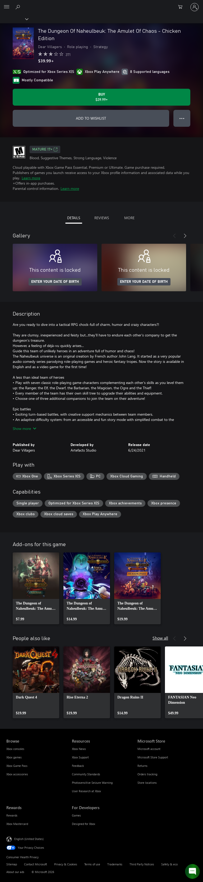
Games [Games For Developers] (76, 815)
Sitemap (11, 864)
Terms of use (92, 864)
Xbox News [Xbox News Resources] (79, 748)
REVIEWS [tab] (101, 217)
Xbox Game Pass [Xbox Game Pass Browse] (16, 765)
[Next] (185, 236)
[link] (36, 588)
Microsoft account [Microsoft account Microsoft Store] (148, 748)
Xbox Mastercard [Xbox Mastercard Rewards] (17, 823)
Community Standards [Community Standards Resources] (86, 774)
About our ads (15, 872)
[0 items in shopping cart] (182, 7)
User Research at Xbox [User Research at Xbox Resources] (86, 791)
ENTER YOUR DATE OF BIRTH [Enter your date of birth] (55, 282)
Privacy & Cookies (65, 864)
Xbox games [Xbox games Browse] (14, 757)
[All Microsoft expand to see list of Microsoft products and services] (6, 7)
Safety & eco (169, 864)
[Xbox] (14, 18)
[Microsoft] (101, 4)
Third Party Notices (142, 864)
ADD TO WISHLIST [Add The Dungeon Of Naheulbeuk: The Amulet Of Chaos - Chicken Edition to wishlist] (91, 118)
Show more (24, 428)
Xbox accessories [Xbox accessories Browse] (17, 774)
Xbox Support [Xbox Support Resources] (80, 757)
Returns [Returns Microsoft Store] (142, 765)
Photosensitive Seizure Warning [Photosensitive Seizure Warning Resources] (92, 782)
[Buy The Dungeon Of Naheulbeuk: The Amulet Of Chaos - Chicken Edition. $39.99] (101, 97)
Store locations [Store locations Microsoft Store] (147, 782)
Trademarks (114, 864)
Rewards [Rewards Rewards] (11, 815)
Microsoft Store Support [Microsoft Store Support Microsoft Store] (152, 757)
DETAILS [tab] (73, 217)
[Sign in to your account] (194, 7)
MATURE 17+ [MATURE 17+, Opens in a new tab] (45, 149)
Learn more (31, 177)
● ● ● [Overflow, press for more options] (181, 118)
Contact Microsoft (35, 864)
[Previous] (174, 236)
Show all (160, 638)
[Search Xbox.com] (18, 7)
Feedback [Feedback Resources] (78, 765)
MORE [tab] (129, 217)
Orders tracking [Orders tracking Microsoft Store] (147, 774)
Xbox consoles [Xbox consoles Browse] (15, 748)
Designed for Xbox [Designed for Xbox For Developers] (83, 823)
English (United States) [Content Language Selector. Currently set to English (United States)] (29, 839)
